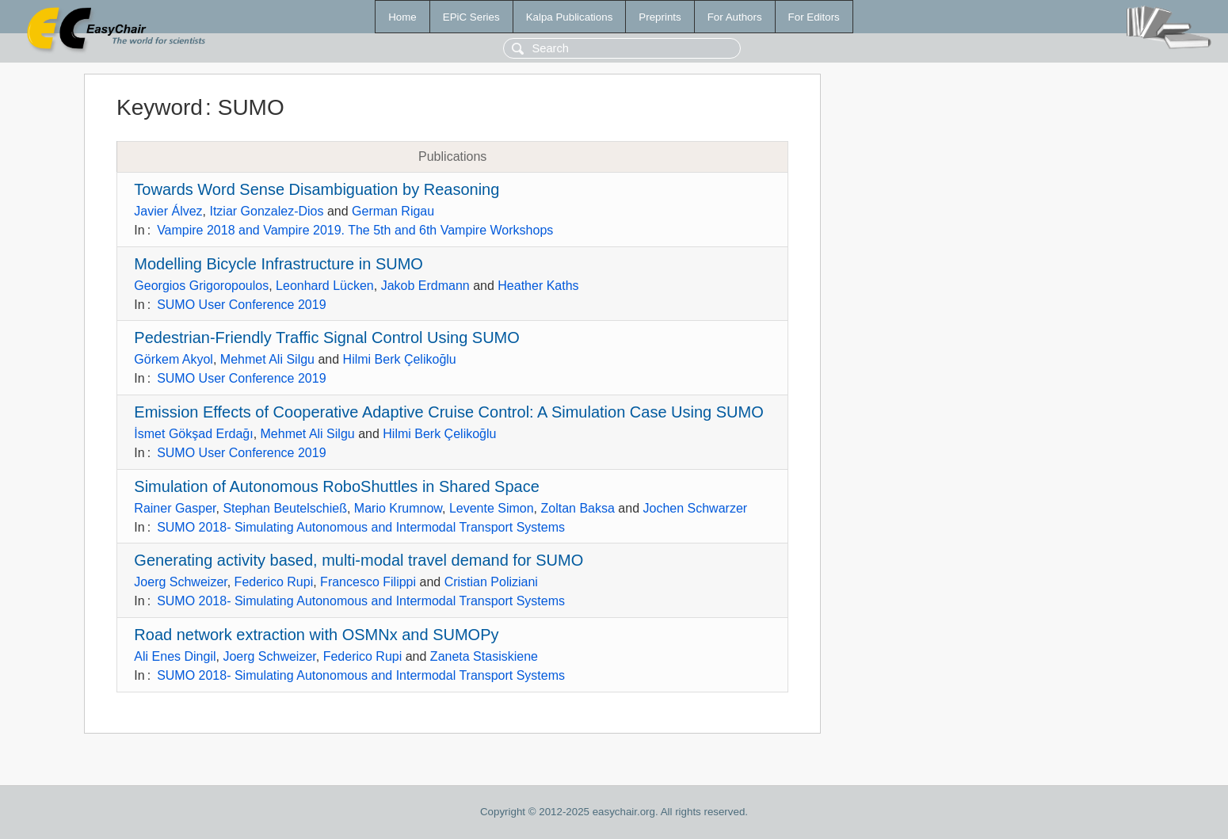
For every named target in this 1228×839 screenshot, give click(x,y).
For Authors (734, 17)
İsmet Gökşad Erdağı (193, 433)
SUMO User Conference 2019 (241, 304)
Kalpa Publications (569, 17)
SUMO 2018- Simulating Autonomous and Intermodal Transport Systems (361, 527)
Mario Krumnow (398, 508)
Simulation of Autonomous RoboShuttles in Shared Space (336, 486)
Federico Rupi (274, 582)
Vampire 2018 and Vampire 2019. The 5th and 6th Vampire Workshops (355, 230)
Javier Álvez (168, 211)
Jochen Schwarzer (695, 508)
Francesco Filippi (368, 582)
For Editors (814, 17)
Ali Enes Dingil (174, 656)
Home (402, 17)
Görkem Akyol (173, 359)
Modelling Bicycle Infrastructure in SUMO (278, 264)
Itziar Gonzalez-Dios (266, 211)
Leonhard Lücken (325, 285)
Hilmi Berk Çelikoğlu (399, 359)
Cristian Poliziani (491, 582)
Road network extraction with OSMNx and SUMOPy (316, 634)
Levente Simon (491, 508)
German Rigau (393, 211)
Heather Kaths (538, 285)
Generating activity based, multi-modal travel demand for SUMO (358, 560)
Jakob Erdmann (425, 285)
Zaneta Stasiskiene (484, 656)
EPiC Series (471, 17)
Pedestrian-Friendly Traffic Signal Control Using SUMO (326, 337)
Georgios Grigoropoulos (201, 285)
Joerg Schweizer (180, 582)
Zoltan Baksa (578, 508)
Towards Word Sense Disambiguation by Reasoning (316, 189)
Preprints (660, 17)
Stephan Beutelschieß (285, 508)
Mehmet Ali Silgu (267, 359)
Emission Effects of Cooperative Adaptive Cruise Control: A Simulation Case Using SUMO (448, 412)
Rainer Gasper (174, 508)
